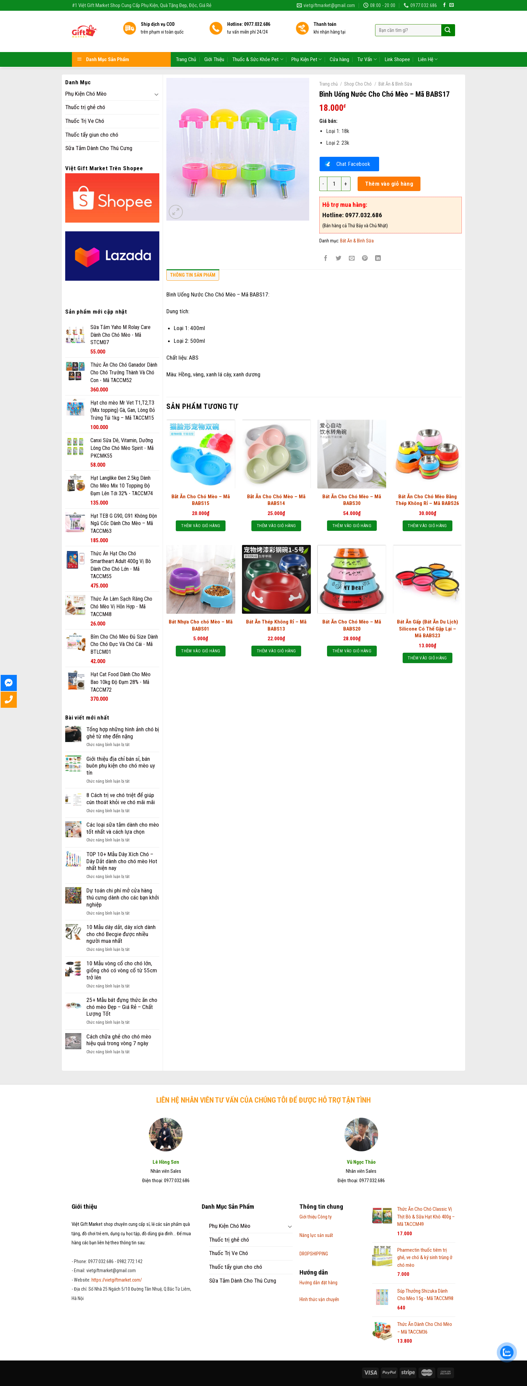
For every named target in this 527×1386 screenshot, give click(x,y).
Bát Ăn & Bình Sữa (395, 84)
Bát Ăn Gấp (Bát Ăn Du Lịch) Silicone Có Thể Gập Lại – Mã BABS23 (427, 628)
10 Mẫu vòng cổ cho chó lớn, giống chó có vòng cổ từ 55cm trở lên (121, 970)
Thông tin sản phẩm (192, 275)
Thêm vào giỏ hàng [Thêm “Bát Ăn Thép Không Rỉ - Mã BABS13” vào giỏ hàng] (276, 650)
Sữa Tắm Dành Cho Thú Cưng (98, 148)
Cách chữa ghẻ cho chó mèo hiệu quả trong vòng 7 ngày (118, 1040)
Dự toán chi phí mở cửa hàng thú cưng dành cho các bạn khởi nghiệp (122, 897)
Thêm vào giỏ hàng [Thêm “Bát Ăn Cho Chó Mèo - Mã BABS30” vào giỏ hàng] (351, 525)
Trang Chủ (186, 39)
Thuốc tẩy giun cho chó (91, 134)
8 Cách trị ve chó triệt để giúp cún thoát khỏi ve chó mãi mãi (120, 798)
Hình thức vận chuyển (319, 1299)
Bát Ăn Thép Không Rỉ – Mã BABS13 (276, 625)
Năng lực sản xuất (316, 1235)
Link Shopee (397, 39)
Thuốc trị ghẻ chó (85, 107)
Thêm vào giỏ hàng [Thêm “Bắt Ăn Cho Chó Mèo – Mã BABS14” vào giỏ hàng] (276, 525)
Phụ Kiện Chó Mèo (86, 93)
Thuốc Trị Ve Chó (84, 121)
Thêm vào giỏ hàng (389, 183)
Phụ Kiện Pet (306, 39)
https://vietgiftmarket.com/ (116, 1280)
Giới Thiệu (214, 39)
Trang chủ (328, 84)
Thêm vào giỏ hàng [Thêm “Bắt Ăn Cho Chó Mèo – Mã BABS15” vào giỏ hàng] (200, 525)
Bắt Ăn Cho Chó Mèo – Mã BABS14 (276, 500)
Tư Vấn (366, 39)
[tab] (192, 276)
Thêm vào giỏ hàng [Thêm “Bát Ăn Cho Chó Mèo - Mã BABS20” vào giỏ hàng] (351, 650)
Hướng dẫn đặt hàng (318, 1282)
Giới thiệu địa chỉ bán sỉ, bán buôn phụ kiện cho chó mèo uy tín (120, 765)
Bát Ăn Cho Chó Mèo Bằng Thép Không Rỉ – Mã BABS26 (427, 500)
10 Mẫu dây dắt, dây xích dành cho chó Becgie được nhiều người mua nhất (121, 934)
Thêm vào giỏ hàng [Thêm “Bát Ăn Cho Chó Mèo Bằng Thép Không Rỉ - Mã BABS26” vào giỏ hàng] (427, 525)
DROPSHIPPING (313, 1253)
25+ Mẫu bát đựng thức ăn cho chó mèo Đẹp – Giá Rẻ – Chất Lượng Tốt (121, 1007)
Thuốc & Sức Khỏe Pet (257, 39)
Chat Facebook (353, 163)
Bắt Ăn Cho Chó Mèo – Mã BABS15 (200, 500)
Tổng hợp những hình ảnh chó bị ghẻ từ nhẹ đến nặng (122, 733)
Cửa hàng (339, 39)
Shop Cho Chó (358, 84)
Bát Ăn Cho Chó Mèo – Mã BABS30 (351, 500)
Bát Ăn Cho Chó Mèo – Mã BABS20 (351, 625)
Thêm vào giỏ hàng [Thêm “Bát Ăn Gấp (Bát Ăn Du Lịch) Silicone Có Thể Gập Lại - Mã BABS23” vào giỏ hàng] (427, 657)
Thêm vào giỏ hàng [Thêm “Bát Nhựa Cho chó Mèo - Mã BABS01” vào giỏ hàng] (200, 650)
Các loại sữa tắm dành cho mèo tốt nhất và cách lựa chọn (122, 828)
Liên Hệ (428, 39)
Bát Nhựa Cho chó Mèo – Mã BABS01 (201, 625)
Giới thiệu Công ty (315, 1216)
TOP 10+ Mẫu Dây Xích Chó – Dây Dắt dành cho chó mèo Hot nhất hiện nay (121, 861)
